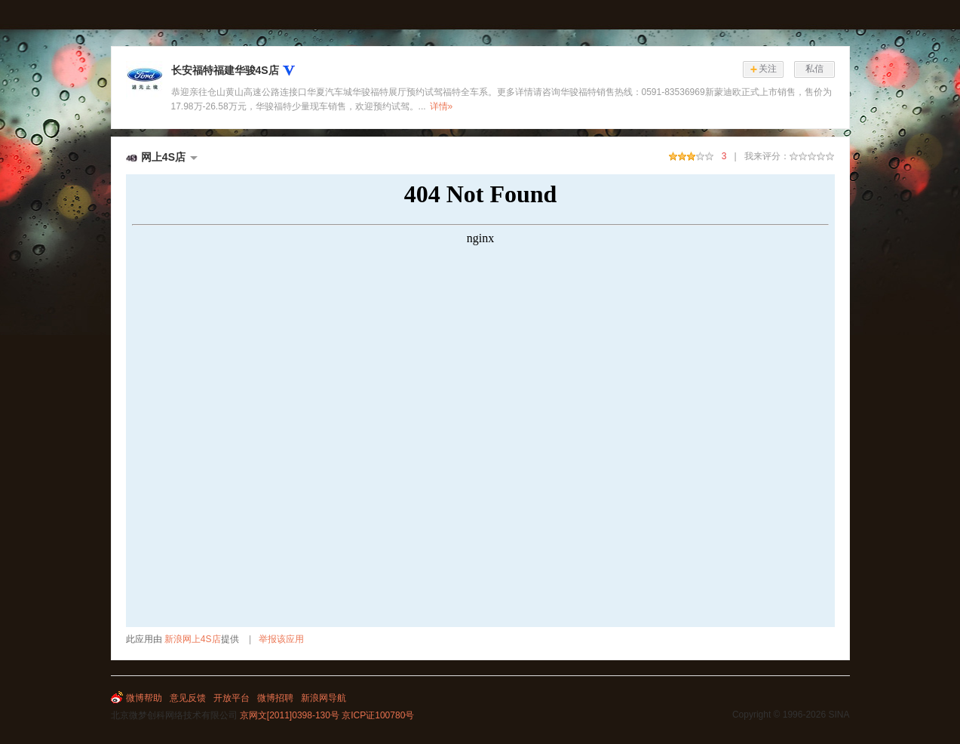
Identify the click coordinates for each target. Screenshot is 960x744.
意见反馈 (188, 698)
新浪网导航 (323, 698)
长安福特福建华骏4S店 (225, 70)
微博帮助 (144, 698)
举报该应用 (281, 639)
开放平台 (231, 698)
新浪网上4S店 (192, 639)
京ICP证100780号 (378, 715)
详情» (441, 106)
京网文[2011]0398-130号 (289, 715)
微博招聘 (275, 698)
